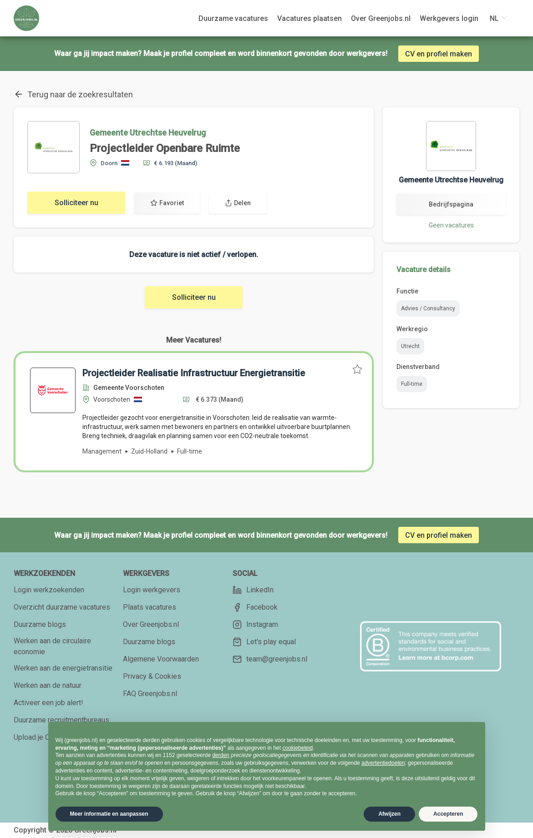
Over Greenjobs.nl (151, 624)
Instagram (255, 624)
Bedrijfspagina (451, 204)
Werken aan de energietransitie (63, 668)
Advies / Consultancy (428, 308)
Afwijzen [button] (389, 814)
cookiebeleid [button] (297, 748)
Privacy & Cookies (152, 676)
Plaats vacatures (149, 607)
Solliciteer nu (76, 202)
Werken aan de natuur (47, 685)
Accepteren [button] (448, 814)
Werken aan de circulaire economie (52, 646)
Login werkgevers (151, 590)
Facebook (255, 607)
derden (220, 755)
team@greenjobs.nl (270, 659)
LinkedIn (253, 590)
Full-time (411, 384)
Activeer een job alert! (48, 702)
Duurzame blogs (40, 624)
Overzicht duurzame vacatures (62, 607)
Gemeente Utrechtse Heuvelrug (148, 132)
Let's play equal (264, 641)
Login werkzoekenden (49, 590)
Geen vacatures (451, 225)
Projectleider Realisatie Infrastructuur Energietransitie (193, 373)
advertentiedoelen (383, 763)
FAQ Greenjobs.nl (150, 693)
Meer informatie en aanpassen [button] (109, 814)
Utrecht (410, 346)
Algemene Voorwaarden (161, 659)
